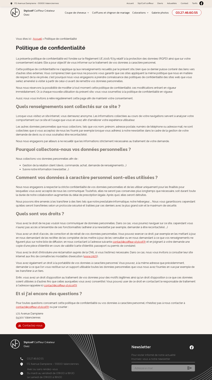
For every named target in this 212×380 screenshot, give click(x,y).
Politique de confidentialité (110, 376)
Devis (160, 3)
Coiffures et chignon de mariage (111, 13)
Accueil (130, 3)
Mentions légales (86, 376)
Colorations (139, 13)
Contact (184, 3)
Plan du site (131, 376)
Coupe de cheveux (75, 13)
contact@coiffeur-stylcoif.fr (129, 228)
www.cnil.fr (90, 243)
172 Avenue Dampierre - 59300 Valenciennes (36, 3)
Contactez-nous (30, 312)
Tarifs (194, 3)
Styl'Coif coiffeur (145, 3)
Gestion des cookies (148, 376)
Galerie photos (160, 13)
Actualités (172, 3)
